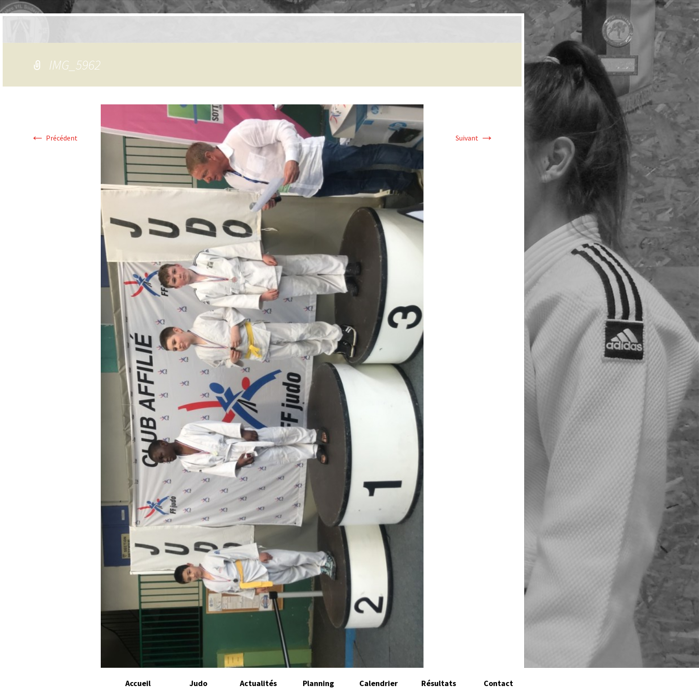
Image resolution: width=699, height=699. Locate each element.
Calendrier (378, 683)
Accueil (138, 683)
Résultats (438, 683)
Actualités (258, 683)
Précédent (54, 137)
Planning (318, 683)
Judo (198, 683)
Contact (498, 683)
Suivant (475, 137)
